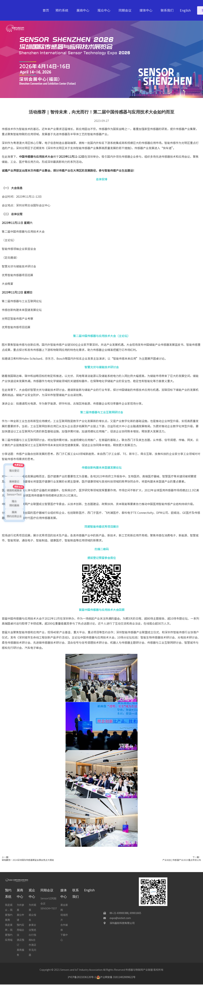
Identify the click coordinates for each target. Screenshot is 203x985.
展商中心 (83, 10)
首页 (46, 10)
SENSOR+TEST (48, 908)
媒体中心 (147, 10)
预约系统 (62, 10)
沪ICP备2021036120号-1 (82, 977)
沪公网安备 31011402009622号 (115, 977)
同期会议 (126, 10)
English (185, 10)
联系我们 (167, 10)
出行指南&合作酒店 (32, 939)
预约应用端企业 (20, 929)
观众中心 (104, 10)
